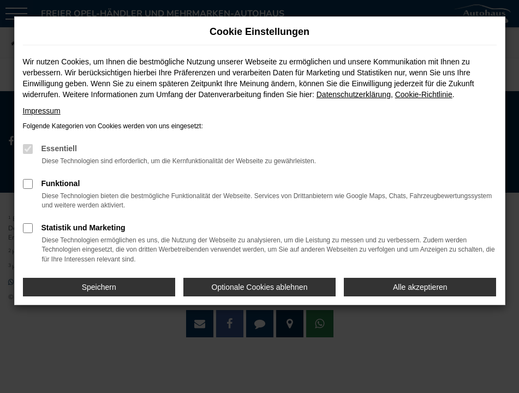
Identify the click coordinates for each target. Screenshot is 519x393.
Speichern (99, 287)
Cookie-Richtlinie (423, 94)
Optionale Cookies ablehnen (260, 287)
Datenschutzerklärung (354, 94)
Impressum (42, 110)
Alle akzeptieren (420, 287)
